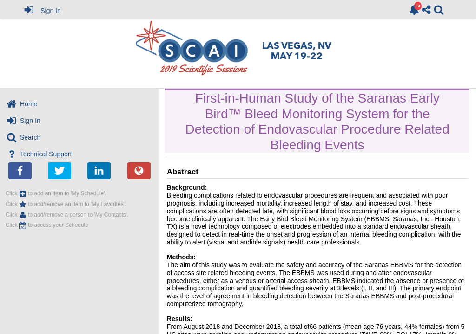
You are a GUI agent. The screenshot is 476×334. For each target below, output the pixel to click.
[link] (414, 10)
